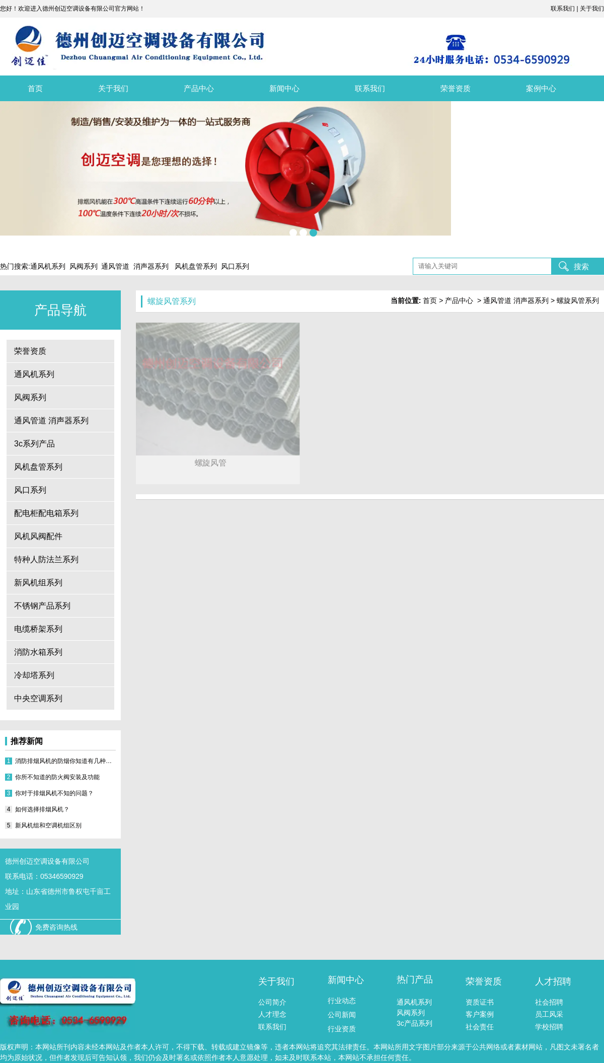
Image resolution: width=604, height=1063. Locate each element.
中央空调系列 (38, 698)
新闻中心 (284, 88)
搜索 (581, 266)
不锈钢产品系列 (42, 605)
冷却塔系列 (34, 675)
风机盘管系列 (38, 467)
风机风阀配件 (38, 536)
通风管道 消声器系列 (51, 420)
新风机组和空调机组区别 (48, 825)
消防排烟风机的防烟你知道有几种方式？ (65, 761)
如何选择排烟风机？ (42, 809)
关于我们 (113, 88)
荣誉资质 (455, 88)
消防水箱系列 (38, 652)
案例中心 (541, 88)
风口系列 (30, 490)
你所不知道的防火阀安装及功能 (57, 777)
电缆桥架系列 (38, 629)
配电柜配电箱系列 (46, 513)
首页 (35, 88)
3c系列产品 (34, 443)
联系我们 (370, 88)
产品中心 (199, 88)
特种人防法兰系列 (46, 559)
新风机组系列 (38, 582)
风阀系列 (30, 397)
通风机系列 (34, 374)
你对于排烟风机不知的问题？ (54, 793)
